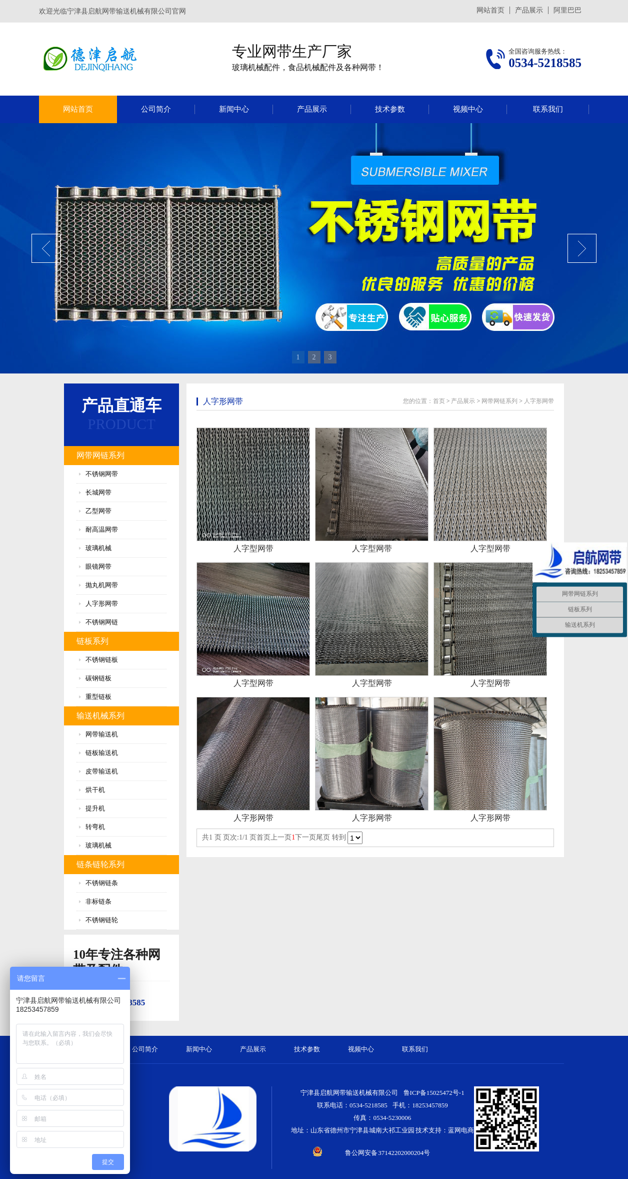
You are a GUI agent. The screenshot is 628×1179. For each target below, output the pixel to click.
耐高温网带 (102, 529)
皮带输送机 (102, 771)
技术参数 (390, 109)
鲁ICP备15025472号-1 (434, 1092)
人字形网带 (102, 603)
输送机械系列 (100, 715)
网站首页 (490, 10)
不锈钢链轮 (102, 920)
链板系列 (92, 641)
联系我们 (548, 109)
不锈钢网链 (102, 622)
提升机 (95, 808)
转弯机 (95, 827)
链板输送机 (102, 752)
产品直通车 (122, 406)
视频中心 (468, 109)
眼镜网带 (99, 566)
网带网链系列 (100, 455)
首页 (439, 401)
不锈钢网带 (102, 474)
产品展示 (529, 10)
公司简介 (156, 109)
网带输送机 (102, 734)
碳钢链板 (99, 678)
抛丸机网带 (102, 585)
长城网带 (99, 492)
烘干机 (95, 790)
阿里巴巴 (568, 10)
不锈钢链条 (102, 883)
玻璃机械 (99, 548)
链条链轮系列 (100, 864)
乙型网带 (99, 511)
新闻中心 (234, 109)
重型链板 (99, 696)
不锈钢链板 (102, 659)
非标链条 (99, 901)
